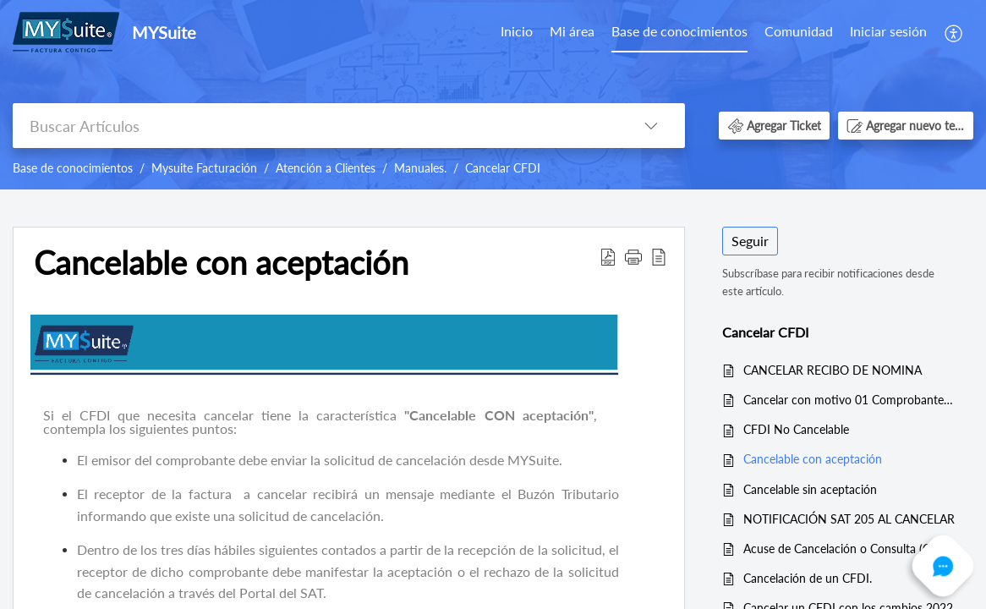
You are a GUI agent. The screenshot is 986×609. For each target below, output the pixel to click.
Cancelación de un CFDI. (807, 578)
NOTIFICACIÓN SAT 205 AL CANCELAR (849, 519)
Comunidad (798, 31)
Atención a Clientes (325, 168)
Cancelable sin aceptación (810, 489)
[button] (774, 126)
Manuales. (420, 168)
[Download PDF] (608, 255)
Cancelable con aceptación (221, 263)
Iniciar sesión (888, 31)
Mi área (572, 31)
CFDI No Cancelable (796, 429)
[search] (315, 125)
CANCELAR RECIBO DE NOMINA (832, 370)
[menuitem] (888, 32)
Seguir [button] (750, 241)
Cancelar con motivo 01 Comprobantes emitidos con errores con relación (849, 399)
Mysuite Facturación (204, 168)
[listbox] (651, 125)
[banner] (493, 94)
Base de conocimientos (679, 31)
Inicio (517, 31)
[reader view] (658, 255)
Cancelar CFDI (502, 168)
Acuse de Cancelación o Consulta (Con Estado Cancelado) (849, 548)
